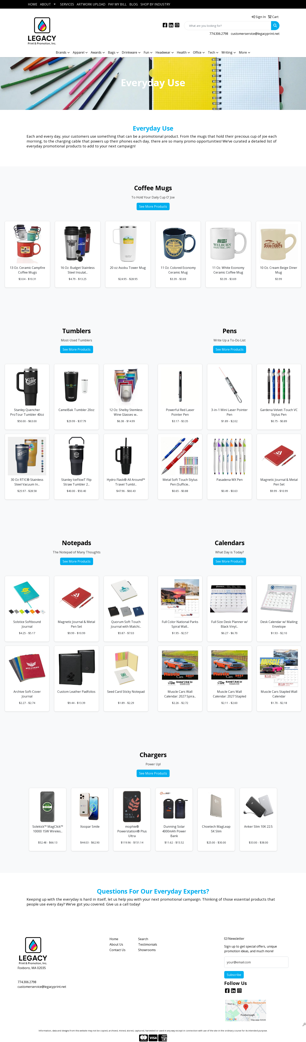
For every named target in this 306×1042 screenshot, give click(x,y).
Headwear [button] (163, 52)
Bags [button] (111, 52)
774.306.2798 (218, 33)
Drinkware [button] (129, 52)
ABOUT (45, 4)
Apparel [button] (78, 52)
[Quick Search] (227, 25)
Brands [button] (61, 52)
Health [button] (182, 52)
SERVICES (67, 4)
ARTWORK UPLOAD (91, 4)
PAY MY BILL (117, 4)
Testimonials (147, 944)
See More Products (153, 206)
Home (113, 939)
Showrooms (147, 950)
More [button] (243, 52)
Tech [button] (211, 52)
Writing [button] (226, 52)
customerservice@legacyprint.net (255, 33)
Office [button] (197, 52)
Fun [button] (146, 52)
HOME (32, 4)
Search (143, 939)
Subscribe (234, 975)
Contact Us (117, 950)
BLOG (133, 4)
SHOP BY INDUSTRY (155, 4)
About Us (116, 944)
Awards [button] (96, 52)
